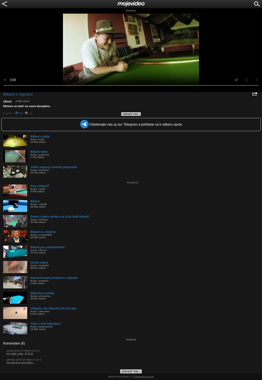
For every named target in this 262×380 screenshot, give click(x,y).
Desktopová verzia (144, 376)
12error (7, 101)
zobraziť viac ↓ (131, 113)
